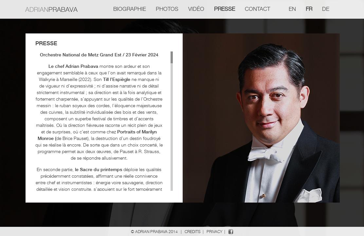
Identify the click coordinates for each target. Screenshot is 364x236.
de (325, 9)
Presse (224, 9)
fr (309, 9)
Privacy (214, 231)
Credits (193, 231)
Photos (167, 9)
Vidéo (196, 9)
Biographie (129, 9)
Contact (257, 9)
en (292, 9)
